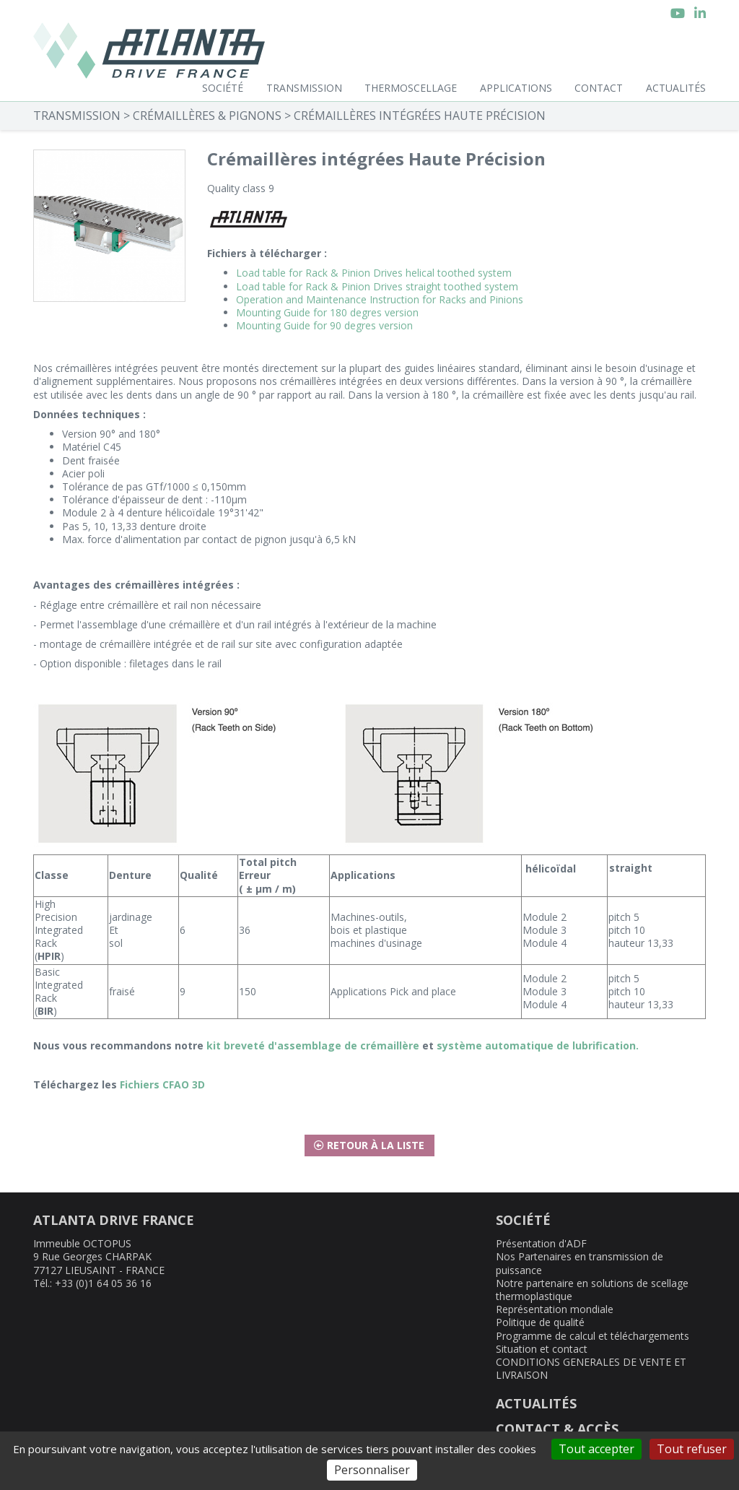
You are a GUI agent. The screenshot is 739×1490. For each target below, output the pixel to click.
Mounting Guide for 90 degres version (324, 325)
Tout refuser (692, 1449)
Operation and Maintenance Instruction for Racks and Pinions (379, 299)
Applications (516, 88)
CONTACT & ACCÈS (557, 1428)
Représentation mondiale (554, 1309)
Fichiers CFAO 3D (162, 1084)
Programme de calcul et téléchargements (592, 1336)
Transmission (304, 88)
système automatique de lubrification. (538, 1045)
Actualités (676, 88)
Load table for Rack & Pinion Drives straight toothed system (377, 286)
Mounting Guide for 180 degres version (327, 312)
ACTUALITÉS (536, 1403)
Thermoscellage (410, 88)
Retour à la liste (369, 1145)
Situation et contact (541, 1349)
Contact (598, 88)
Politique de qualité (540, 1322)
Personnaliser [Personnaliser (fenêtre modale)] (372, 1470)
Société (222, 88)
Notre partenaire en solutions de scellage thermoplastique (592, 1289)
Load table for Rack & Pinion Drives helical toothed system (374, 273)
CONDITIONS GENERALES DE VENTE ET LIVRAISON (591, 1368)
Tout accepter (596, 1449)
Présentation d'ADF (541, 1243)
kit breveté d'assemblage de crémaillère (312, 1045)
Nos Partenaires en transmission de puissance (579, 1262)
